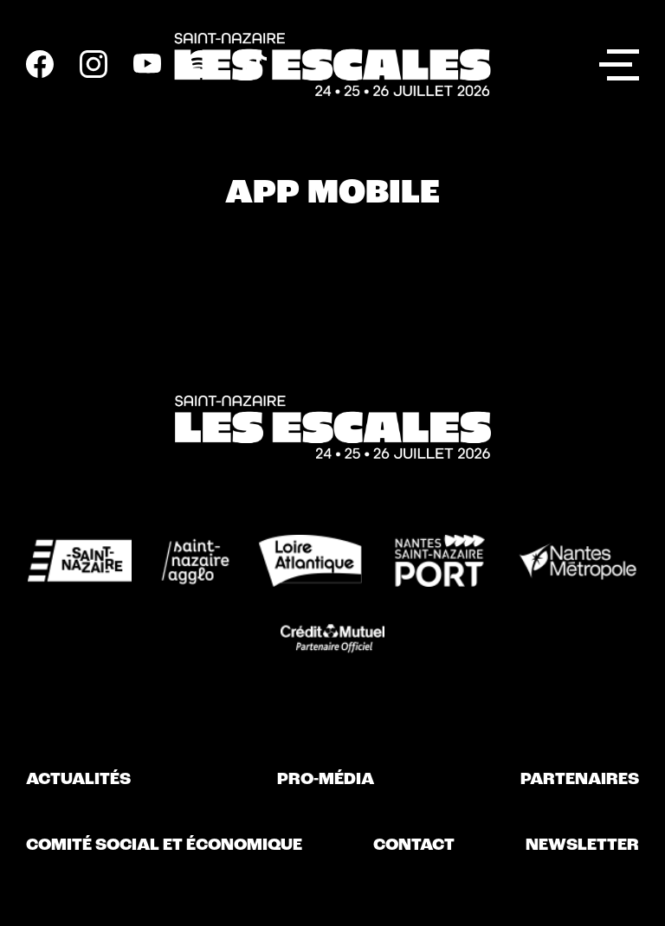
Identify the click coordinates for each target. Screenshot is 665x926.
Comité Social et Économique (164, 845)
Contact (414, 845)
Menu (619, 61)
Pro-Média (325, 779)
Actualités (78, 779)
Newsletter (582, 845)
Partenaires (579, 779)
